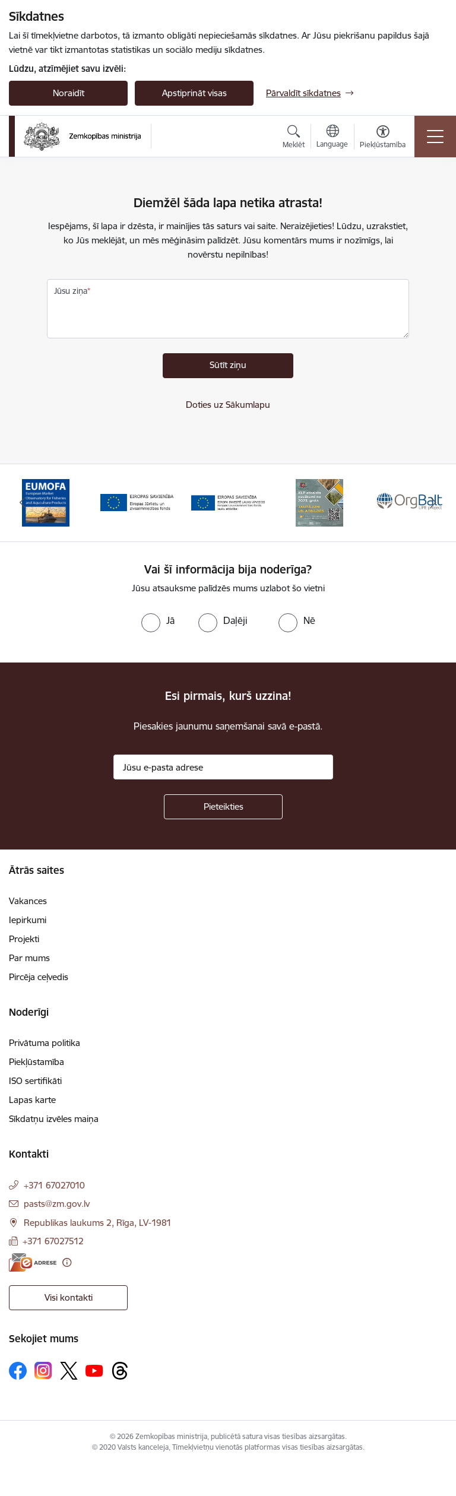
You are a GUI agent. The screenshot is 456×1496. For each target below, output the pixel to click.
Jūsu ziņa (70, 291)
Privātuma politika (44, 1042)
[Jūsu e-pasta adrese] (223, 767)
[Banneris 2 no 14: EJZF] (137, 502)
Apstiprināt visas (194, 93)
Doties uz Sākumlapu (228, 404)
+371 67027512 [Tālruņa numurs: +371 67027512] (53, 1241)
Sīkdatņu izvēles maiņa (54, 1118)
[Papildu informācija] (66, 1262)
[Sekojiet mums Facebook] (18, 1371)
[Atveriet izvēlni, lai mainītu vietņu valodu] (332, 137)
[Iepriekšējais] (23, 503)
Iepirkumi (27, 920)
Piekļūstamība (36, 1061)
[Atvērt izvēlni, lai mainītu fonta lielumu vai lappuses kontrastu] (382, 138)
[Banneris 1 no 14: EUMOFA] (45, 502)
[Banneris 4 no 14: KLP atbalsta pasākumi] (319, 502)
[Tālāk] (433, 503)
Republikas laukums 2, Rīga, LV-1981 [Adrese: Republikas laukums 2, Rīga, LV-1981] (98, 1222)
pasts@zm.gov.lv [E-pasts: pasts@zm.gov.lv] (57, 1203)
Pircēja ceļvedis (38, 976)
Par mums (29, 957)
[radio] (158, 620)
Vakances (28, 901)
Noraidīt (68, 93)
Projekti (24, 938)
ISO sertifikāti (35, 1080)
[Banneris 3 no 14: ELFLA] (228, 502)
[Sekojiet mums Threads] (120, 1371)
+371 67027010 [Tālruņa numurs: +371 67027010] (54, 1185)
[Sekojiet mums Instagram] (43, 1370)
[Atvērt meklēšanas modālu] (294, 138)
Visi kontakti (69, 1297)
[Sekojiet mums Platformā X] (69, 1371)
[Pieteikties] (223, 806)
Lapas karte (32, 1099)
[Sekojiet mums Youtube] (94, 1370)
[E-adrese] (32, 1262)
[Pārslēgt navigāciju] (435, 136)
